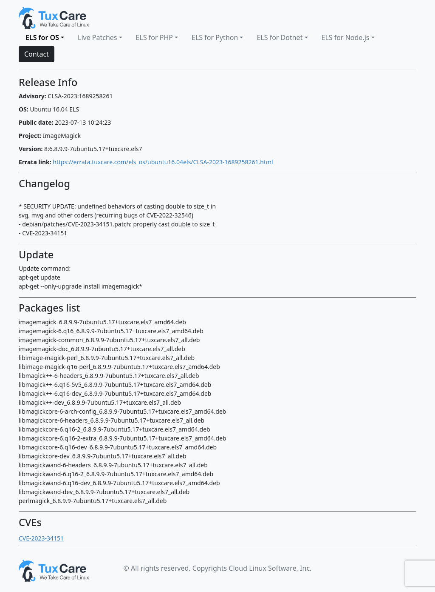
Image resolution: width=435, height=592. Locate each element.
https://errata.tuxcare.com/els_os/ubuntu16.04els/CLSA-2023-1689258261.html (163, 162)
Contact (36, 54)
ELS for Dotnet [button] (279, 37)
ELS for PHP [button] (154, 37)
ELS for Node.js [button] (346, 37)
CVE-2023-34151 (41, 538)
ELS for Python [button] (215, 37)
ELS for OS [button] (42, 37)
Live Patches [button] (97, 37)
